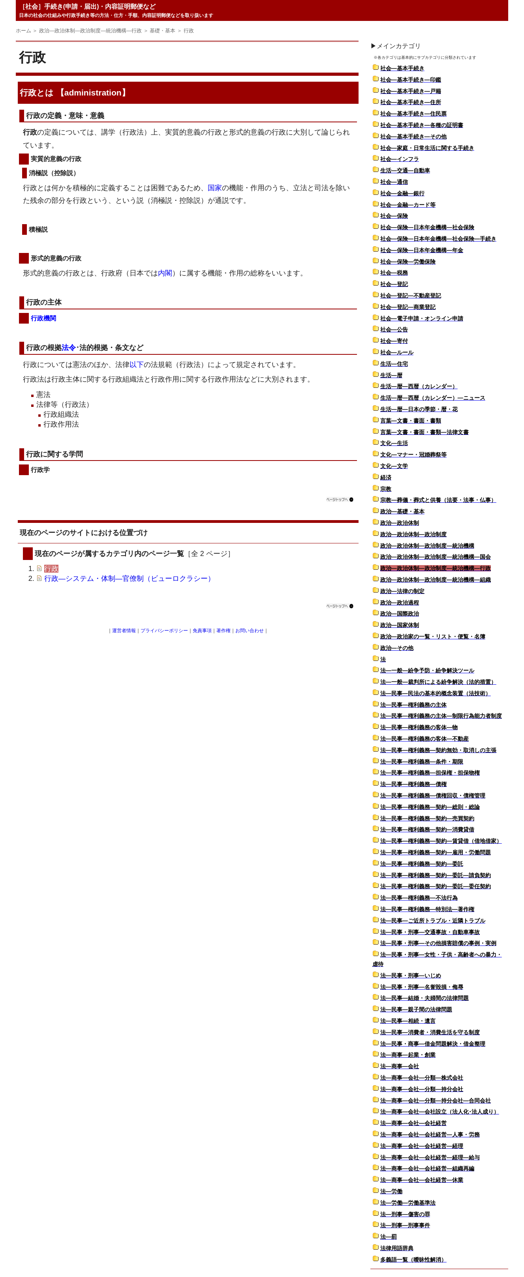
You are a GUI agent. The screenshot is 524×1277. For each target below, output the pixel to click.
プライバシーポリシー (164, 630)
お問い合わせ (249, 630)
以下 (137, 365)
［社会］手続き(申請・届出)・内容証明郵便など (87, 6)
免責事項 (202, 630)
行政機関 (43, 318)
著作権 (223, 630)
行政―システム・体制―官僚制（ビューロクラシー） (129, 578)
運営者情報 (124, 630)
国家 (215, 188)
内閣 (165, 273)
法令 (69, 348)
